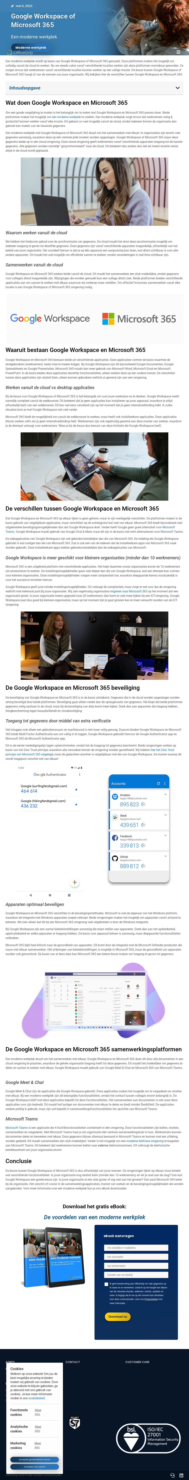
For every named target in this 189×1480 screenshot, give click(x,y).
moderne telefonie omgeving (145, 1141)
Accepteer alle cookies (34, 1466)
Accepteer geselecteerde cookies (34, 1459)
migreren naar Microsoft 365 (128, 591)
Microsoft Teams (17, 1128)
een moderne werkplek (66, 117)
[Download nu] (118, 1317)
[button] (178, 52)
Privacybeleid (151, 1299)
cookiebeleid (36, 1398)
